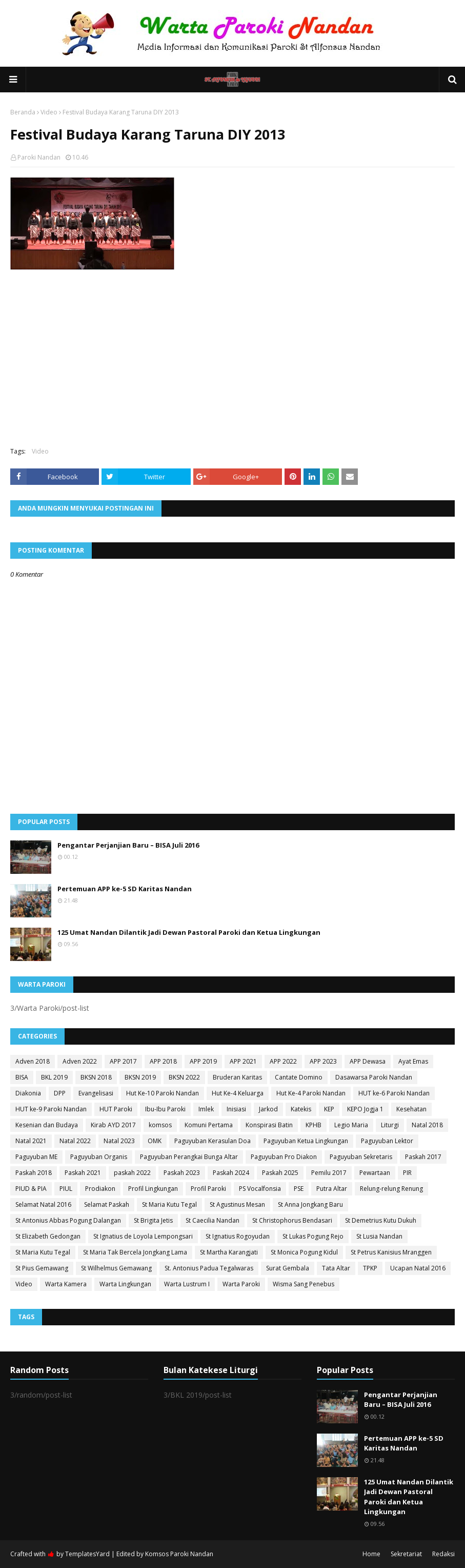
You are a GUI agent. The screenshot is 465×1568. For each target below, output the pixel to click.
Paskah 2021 (83, 1172)
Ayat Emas (413, 1061)
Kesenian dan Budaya (46, 1125)
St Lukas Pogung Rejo (312, 1236)
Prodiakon (100, 1188)
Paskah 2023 (182, 1172)
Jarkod (268, 1109)
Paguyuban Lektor (387, 1140)
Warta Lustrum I (187, 1284)
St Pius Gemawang (41, 1268)
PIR (407, 1172)
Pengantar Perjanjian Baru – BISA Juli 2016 (128, 845)
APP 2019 (203, 1061)
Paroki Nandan (38, 157)
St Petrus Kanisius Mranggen (391, 1252)
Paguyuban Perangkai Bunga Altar (189, 1156)
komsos (160, 1125)
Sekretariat (406, 1554)
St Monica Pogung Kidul (304, 1252)
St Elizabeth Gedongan (47, 1236)
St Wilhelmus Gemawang (116, 1268)
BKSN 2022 (184, 1077)
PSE (299, 1188)
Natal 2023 (119, 1140)
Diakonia (28, 1093)
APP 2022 (283, 1061)
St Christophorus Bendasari (292, 1220)
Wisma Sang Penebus (303, 1284)
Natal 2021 (31, 1140)
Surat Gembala (287, 1268)
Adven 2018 (32, 1061)
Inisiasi (236, 1109)
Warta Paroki (241, 1284)
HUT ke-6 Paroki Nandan (394, 1093)
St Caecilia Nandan (212, 1220)
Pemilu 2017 (329, 1172)
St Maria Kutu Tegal (169, 1204)
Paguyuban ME (36, 1156)
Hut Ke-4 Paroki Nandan (311, 1093)
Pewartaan (374, 1172)
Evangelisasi (95, 1093)
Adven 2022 (80, 1061)
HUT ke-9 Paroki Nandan (51, 1109)
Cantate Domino (298, 1077)
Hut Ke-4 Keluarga (238, 1093)
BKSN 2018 (96, 1077)
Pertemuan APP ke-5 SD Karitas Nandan (124, 888)
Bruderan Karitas (237, 1077)
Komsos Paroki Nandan (179, 1554)
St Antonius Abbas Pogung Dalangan (68, 1220)
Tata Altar (336, 1268)
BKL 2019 (54, 1077)
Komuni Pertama (209, 1125)
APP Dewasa (368, 1061)
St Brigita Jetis (153, 1220)
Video (49, 112)
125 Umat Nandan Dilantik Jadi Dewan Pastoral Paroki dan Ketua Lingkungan (188, 932)
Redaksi (443, 1554)
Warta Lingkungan (125, 1284)
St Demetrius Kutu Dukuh (380, 1220)
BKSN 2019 (140, 1077)
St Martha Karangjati (229, 1252)
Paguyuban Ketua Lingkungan (306, 1140)
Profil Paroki (208, 1188)
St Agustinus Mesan (237, 1204)
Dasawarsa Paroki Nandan (373, 1077)
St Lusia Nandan (379, 1236)
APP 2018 (163, 1061)
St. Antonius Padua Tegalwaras (209, 1268)
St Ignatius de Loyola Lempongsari (143, 1236)
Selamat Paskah (106, 1204)
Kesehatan (411, 1109)
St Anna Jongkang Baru (310, 1204)
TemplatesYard (87, 1554)
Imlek (206, 1109)
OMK (154, 1140)
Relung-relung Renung (391, 1188)
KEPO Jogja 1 (365, 1109)
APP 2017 (123, 1061)
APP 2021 (243, 1061)
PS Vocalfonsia (260, 1188)
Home (371, 1554)
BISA (21, 1077)
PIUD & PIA (31, 1188)
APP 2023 (323, 1061)
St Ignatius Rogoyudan (238, 1236)
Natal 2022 (75, 1140)
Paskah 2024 (231, 1172)
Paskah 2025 (280, 1172)
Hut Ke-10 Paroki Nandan (162, 1093)
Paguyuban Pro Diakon (284, 1156)
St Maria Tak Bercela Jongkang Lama (135, 1252)
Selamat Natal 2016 (43, 1204)
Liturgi (390, 1125)
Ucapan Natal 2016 (418, 1268)
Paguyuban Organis (98, 1156)
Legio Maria (351, 1125)
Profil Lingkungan (153, 1188)
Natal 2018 (427, 1125)
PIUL (65, 1188)
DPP (60, 1093)
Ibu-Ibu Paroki (165, 1109)
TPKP (370, 1268)
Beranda (22, 112)
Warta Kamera (66, 1284)
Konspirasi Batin (269, 1125)
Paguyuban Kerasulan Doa (212, 1140)
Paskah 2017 (423, 1156)
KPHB (313, 1125)
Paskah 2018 (33, 1172)
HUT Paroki (115, 1109)
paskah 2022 (132, 1172)
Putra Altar (331, 1188)
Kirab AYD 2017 (113, 1125)
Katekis (301, 1109)
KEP (329, 1109)
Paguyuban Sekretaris (361, 1156)
